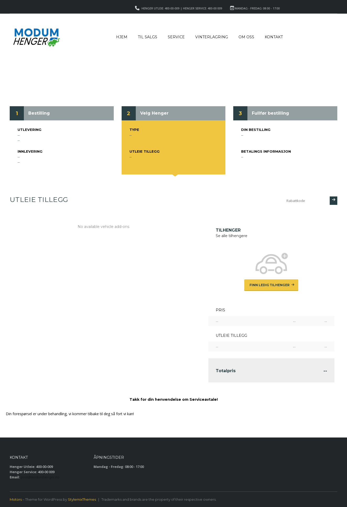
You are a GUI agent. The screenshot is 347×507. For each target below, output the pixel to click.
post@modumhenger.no (40, 477)
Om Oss (246, 37)
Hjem (121, 37)
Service (176, 37)
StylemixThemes (82, 499)
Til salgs (147, 37)
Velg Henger (154, 113)
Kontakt (274, 37)
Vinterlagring (211, 37)
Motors (16, 499)
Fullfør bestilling (270, 113)
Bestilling (39, 113)
